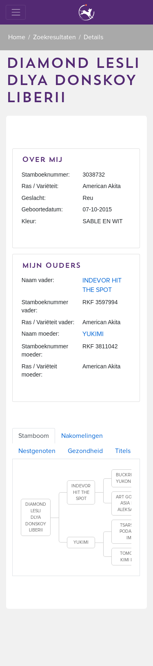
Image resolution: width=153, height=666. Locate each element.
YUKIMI (93, 334)
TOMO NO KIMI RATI (130, 556)
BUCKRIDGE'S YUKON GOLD (130, 478)
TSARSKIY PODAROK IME (130, 531)
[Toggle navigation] (16, 12)
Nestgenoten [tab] (36, 451)
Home (16, 37)
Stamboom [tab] (33, 436)
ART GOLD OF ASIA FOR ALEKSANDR (130, 503)
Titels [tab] (123, 451)
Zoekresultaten (54, 37)
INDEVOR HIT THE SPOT (81, 492)
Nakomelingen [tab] (82, 436)
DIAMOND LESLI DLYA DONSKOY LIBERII (35, 517)
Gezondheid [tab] (85, 451)
